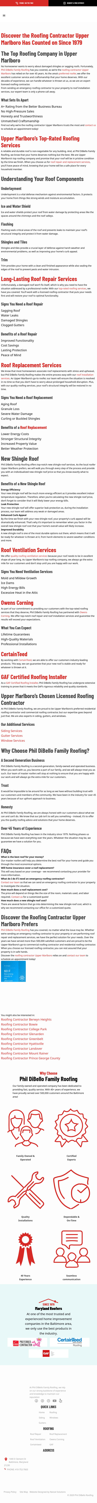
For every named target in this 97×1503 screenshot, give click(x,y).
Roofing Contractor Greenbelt (22, 1039)
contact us (90, 125)
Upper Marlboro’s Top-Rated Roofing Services (40, 141)
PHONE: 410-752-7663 (17, 1469)
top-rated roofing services (72, 288)
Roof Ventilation (37, 1439)
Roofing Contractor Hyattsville (22, 1043)
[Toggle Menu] (4, 15)
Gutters (42, 1422)
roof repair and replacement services (70, 161)
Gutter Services (12, 735)
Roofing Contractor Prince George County (30, 1058)
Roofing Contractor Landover (21, 1048)
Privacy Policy (10, 1492)
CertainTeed (14, 653)
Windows (54, 1417)
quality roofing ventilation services (29, 555)
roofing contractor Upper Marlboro (33, 955)
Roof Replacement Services (31, 365)
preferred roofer (67, 73)
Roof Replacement (33, 427)
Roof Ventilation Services (28, 549)
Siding (42, 1417)
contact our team (76, 955)
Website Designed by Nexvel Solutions (48, 1492)
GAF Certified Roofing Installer (34, 676)
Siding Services (11, 731)
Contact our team (10, 882)
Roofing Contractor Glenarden (22, 1034)
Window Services (13, 740)
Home (42, 1412)
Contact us (17, 896)
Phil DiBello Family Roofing (15, 69)
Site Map (24, 1492)
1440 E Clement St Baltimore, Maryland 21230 (16, 1462)
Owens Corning (17, 602)
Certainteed (35, 1444)
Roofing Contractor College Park (24, 1029)
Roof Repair (35, 1434)
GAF (51, 1444)
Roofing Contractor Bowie (19, 1024)
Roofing (53, 1412)
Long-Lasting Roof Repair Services (39, 278)
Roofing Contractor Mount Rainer (24, 1053)
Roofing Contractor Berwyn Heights (26, 1019)
